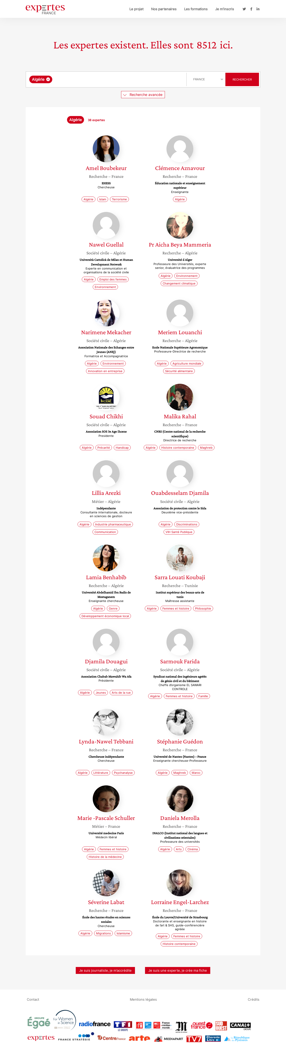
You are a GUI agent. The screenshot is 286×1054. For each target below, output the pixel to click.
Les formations (196, 9)
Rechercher (242, 79)
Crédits (253, 999)
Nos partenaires (164, 9)
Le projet (136, 9)
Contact (33, 999)
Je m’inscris (224, 9)
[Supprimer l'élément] (48, 79)
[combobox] (106, 79)
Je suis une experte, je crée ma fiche (177, 970)
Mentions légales (143, 999)
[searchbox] (99, 79)
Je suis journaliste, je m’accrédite (105, 970)
